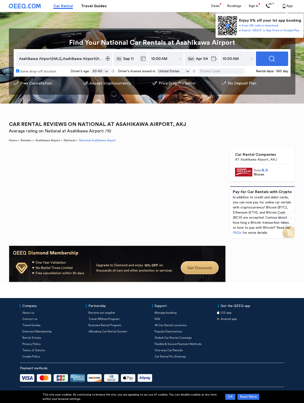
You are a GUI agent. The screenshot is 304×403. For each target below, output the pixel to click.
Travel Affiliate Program (104, 319)
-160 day (281, 71)
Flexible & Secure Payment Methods (178, 344)
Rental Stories (31, 337)
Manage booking (166, 312)
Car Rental (63, 6)
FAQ (157, 319)
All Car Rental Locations (171, 325)
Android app (229, 319)
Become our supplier (101, 312)
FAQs (237, 232)
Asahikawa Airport (47, 140)
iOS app (226, 312)
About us (28, 312)
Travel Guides (94, 6)
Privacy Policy (31, 344)
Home (13, 140)
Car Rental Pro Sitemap (170, 356)
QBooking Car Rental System (107, 331)
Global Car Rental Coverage (173, 337)
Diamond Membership (37, 331)
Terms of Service (33, 350)
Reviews (26, 140)
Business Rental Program (104, 325)
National (69, 140)
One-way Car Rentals (169, 350)
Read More (248, 396)
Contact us (29, 319)
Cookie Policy (31, 356)
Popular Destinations (168, 331)
